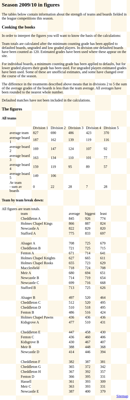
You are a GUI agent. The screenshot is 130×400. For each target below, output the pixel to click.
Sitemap (122, 396)
